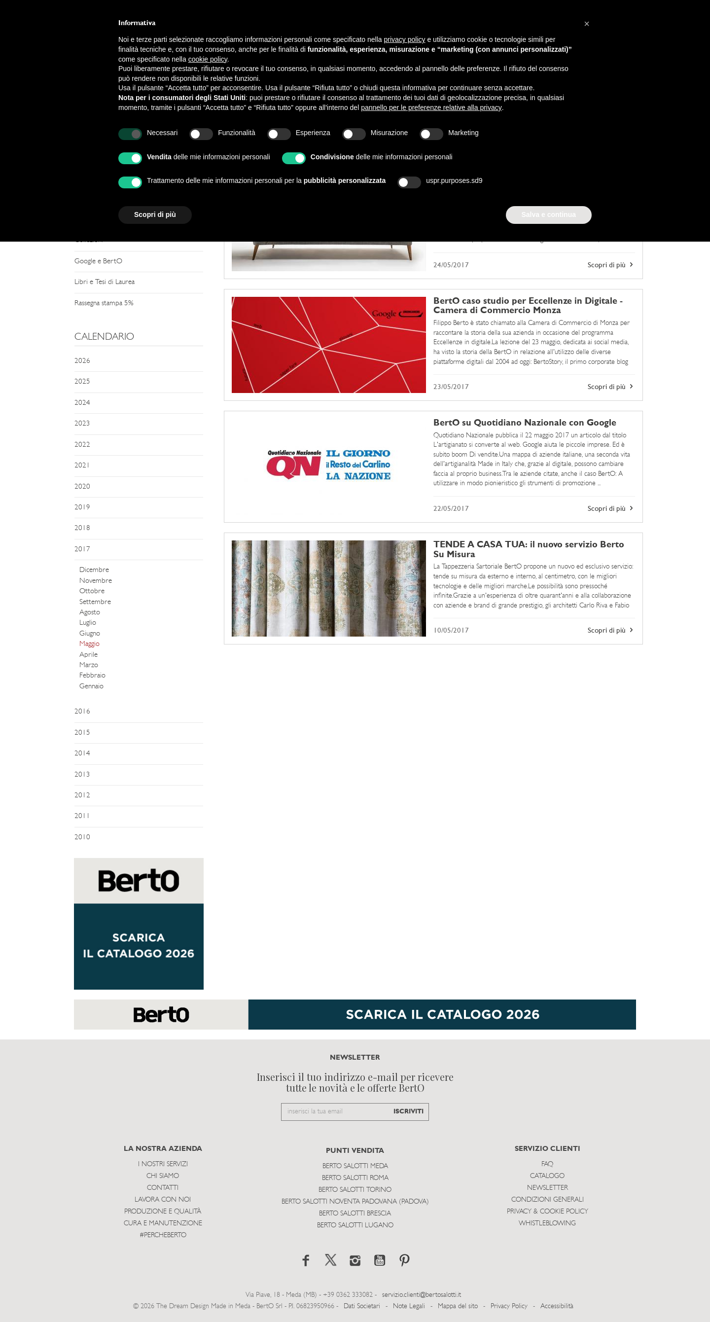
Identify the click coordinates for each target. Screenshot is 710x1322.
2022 (82, 445)
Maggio (89, 644)
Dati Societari (362, 1306)
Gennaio (91, 686)
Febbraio (92, 675)
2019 (82, 507)
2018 (82, 528)
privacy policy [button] (405, 39)
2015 (82, 733)
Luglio (87, 623)
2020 (82, 487)
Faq (547, 1164)
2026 (82, 361)
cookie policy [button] (207, 59)
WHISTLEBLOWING (547, 1223)
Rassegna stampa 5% (103, 303)
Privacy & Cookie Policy (547, 1211)
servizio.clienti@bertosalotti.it (421, 1295)
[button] (587, 24)
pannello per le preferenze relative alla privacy (431, 107)
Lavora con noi (163, 1200)
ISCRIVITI (408, 1111)
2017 (82, 549)
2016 (82, 711)
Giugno (89, 634)
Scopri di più (611, 265)
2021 (82, 465)
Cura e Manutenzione (163, 1223)
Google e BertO (98, 261)
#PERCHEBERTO (163, 1235)
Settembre (95, 602)
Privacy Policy (509, 1306)
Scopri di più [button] (155, 214)
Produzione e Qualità (162, 1211)
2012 (82, 795)
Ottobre (92, 591)
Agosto (89, 612)
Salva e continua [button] (549, 214)
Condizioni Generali (547, 1200)
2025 (82, 382)
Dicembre (94, 570)
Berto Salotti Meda (355, 1166)
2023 (82, 424)
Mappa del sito (458, 1306)
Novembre (95, 581)
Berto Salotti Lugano (355, 1225)
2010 (82, 837)
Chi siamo (162, 1176)
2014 (82, 753)
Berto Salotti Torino (355, 1190)
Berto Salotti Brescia (355, 1213)
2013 (82, 775)
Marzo (88, 665)
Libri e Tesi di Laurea (104, 282)
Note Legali (409, 1306)
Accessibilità (556, 1306)
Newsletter (547, 1188)
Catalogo (547, 1176)
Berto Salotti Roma (355, 1178)
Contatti (162, 1188)
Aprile (88, 655)
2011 (82, 816)
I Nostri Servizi (163, 1164)
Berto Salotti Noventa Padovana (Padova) (355, 1202)
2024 (82, 403)
